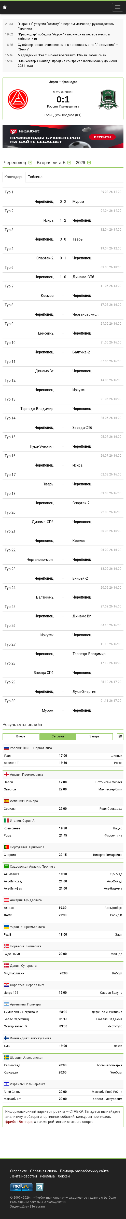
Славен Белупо (111, 993)
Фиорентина (113, 835)
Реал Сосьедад (111, 809)
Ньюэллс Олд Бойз (108, 1019)
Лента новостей (23, 1176)
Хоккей (64, 1176)
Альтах (9, 908)
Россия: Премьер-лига (63, 106)
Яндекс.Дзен (19, 1206)
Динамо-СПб (83, 277)
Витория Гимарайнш (107, 855)
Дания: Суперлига (23, 966)
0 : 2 (63, 202)
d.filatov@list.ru (55, 1202)
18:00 (63, 934)
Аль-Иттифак (13, 888)
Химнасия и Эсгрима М (21, 1012)
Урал (7, 756)
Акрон (53, 82)
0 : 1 (63, 258)
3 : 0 (63, 239)
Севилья (10, 809)
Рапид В (116, 915)
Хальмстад (12, 1065)
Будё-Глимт (12, 954)
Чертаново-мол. (86, 314)
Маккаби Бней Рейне (107, 1092)
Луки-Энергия (41, 446)
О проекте (18, 1171)
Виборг (117, 973)
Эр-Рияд (116, 874)
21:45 (63, 835)
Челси (8, 782)
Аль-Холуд (114, 881)
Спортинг (10, 855)
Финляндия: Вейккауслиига (30, 1038)
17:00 (63, 756)
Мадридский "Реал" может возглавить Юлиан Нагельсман (62, 55)
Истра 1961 (12, 993)
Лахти (118, 1046)
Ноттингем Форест (108, 782)
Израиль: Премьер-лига (27, 1084)
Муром (78, 202)
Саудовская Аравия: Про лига (32, 866)
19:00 (63, 993)
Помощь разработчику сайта (84, 1171)
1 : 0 (63, 277)
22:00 (63, 789)
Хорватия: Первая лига (27, 985)
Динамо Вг (44, 371)
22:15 (63, 855)
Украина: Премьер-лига (27, 927)
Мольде (116, 954)
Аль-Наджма (113, 888)
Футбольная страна (49, 1197)
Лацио (117, 828)
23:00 (63, 1012)
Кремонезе (12, 828)
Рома (7, 835)
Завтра (95, 736)
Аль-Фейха (11, 874)
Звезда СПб (82, 428)
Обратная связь (43, 1171)
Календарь (14, 177)
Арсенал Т (11, 763)
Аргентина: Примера (25, 1004)
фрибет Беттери (19, 1122)
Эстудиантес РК (15, 1026)
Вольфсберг (113, 908)
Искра (48, 220)
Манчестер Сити (110, 789)
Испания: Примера (24, 801)
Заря (118, 934)
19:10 (63, 874)
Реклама (47, 1176)
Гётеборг (116, 1072)
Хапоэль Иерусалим (107, 1099)
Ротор (118, 763)
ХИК (7, 1046)
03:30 (63, 1026)
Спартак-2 (44, 258)
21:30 (62, 915)
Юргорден (11, 1072)
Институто (115, 1026)
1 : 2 (63, 220)
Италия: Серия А (22, 821)
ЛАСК (8, 915)
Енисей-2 (45, 333)
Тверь (78, 239)
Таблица (35, 177)
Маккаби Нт (12, 1099)
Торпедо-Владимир (36, 409)
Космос (47, 296)
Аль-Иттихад (13, 881)
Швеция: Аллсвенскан (26, 1057)
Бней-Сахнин (13, 1092)
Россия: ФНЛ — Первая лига (31, 748)
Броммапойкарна (109, 1065)
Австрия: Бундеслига (26, 900)
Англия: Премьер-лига (26, 774)
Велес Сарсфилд (16, 1019)
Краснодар (69, 82)
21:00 (63, 881)
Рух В (7, 934)
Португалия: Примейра (27, 847)
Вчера (20, 736)
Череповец (44, 202)
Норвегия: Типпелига (25, 946)
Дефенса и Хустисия (107, 1012)
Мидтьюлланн (14, 973)
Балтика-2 (81, 352)
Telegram (38, 1206)
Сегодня (58, 736)
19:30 (63, 763)
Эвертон (10, 789)
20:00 (63, 954)
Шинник (116, 756)
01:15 (63, 1019)
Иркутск (79, 390)
